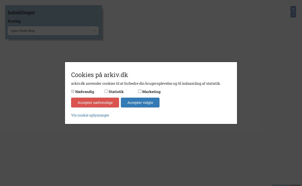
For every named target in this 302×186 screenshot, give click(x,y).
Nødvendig (84, 91)
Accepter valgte (140, 102)
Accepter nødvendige (95, 102)
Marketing (151, 91)
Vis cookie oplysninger (90, 115)
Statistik (116, 91)
